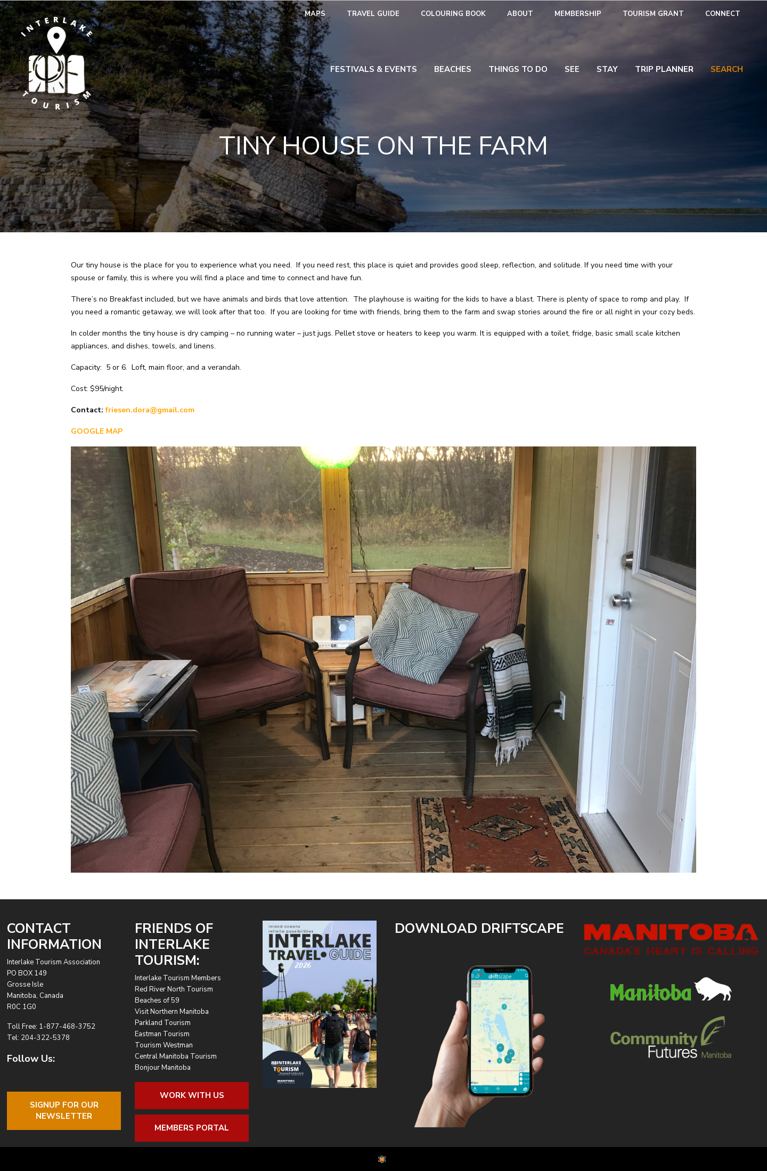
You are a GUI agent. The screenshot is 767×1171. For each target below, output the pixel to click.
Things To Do (518, 69)
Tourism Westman (164, 1045)
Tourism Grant (653, 14)
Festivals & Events (373, 69)
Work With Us (192, 1095)
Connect (722, 14)
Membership (577, 14)
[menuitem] (315, 14)
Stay (607, 69)
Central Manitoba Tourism (176, 1056)
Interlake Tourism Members (178, 978)
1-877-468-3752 (67, 1026)
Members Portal (191, 1128)
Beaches (452, 69)
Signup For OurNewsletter (64, 1110)
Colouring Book (453, 14)
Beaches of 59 (157, 1000)
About (520, 14)
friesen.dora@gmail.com (149, 410)
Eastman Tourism (162, 1034)
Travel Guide (373, 14)
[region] (383, 659)
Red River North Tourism (174, 989)
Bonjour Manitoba (163, 1067)
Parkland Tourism (163, 1023)
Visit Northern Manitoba (172, 1012)
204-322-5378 (45, 1038)
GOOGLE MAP (97, 431)
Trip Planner (664, 69)
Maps (315, 14)
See (572, 69)
